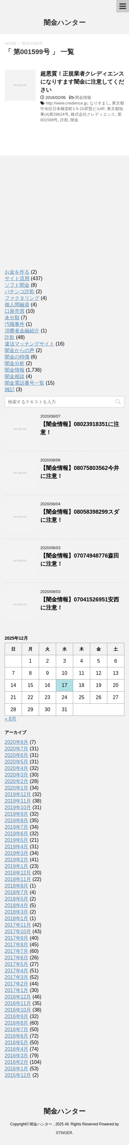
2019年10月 (18, 807)
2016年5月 (17, 1042)
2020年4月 (17, 768)
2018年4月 (17, 905)
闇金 (74, 120)
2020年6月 (17, 755)
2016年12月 (18, 996)
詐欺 (64, 120)
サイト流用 (17, 278)
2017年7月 (17, 951)
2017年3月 (17, 977)
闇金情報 (83, 97)
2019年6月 (17, 833)
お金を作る (17, 272)
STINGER (64, 1133)
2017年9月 (17, 938)
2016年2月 (17, 1062)
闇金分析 (14, 363)
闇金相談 (14, 376)
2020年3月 (17, 774)
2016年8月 (17, 1023)
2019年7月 (17, 827)
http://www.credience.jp (66, 103)
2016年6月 (17, 1036)
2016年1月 (17, 1068)
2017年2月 (17, 983)
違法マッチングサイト (29, 343)
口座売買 (14, 311)
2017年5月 (17, 964)
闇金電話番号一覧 (24, 383)
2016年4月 (17, 1049)
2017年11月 (18, 925)
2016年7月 (17, 1029)
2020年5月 (17, 761)
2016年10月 (18, 1010)
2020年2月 (17, 781)
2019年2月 (17, 859)
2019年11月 (18, 801)
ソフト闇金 (17, 285)
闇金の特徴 (17, 356)
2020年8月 (17, 742)
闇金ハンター (65, 23)
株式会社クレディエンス (93, 114)
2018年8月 (17, 885)
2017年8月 (17, 944)
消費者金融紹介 (22, 330)
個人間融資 (17, 304)
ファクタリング (22, 298)
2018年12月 (18, 872)
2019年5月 (17, 840)
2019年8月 (17, 820)
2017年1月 (17, 990)
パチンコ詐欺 (19, 291)
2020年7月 (17, 748)
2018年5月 (17, 899)
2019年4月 (17, 846)
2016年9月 (17, 1016)
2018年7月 (17, 892)
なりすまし (100, 103)
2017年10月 (18, 931)
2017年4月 (17, 970)
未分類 (12, 317)
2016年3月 (17, 1055)
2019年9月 (17, 814)
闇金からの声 (19, 350)
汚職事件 (14, 324)
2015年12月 (18, 1075)
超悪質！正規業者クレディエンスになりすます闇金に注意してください (82, 82)
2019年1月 (17, 866)
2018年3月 (17, 912)
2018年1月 (17, 918)
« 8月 (10, 718)
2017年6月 (17, 957)
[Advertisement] (51, 218)
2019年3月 (17, 853)
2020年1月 (17, 787)
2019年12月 (18, 794)
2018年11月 (18, 879)
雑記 (10, 389)
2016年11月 (18, 1003)
